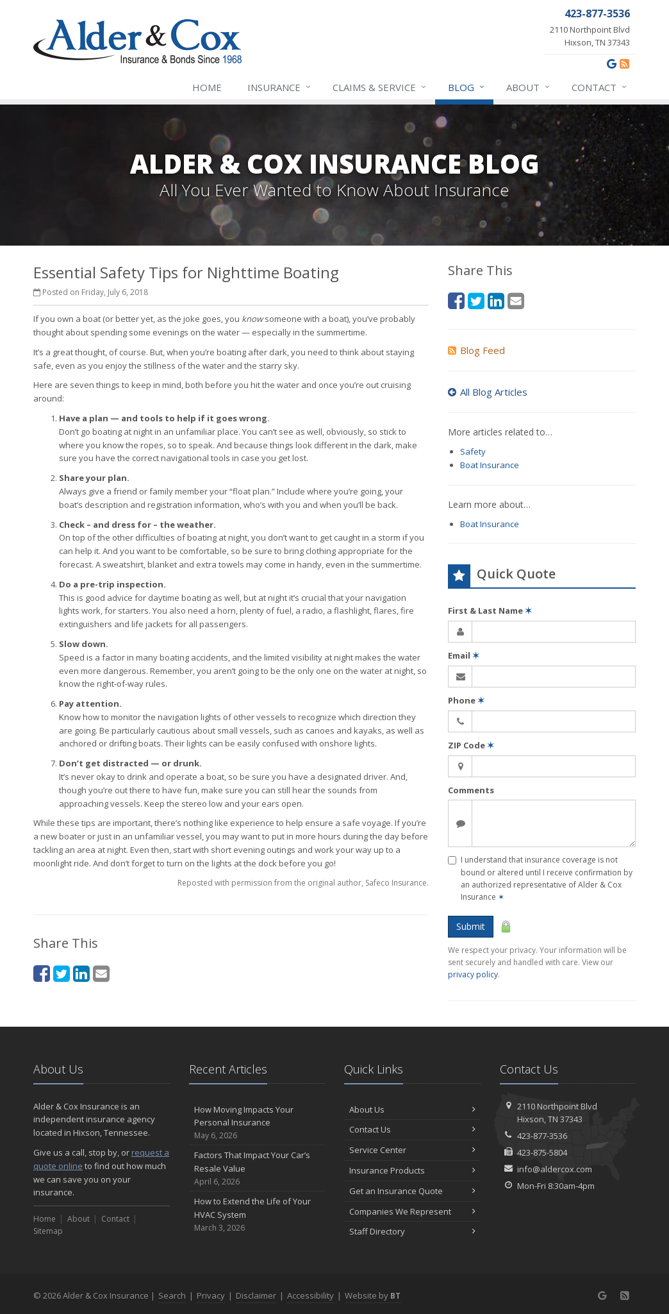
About (528, 87)
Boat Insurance (489, 465)
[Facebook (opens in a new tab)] (41, 973)
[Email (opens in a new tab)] (101, 973)
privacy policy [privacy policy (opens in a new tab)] (473, 974)
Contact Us (412, 1129)
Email (463, 655)
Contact (600, 87)
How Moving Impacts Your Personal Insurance (257, 1123)
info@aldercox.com (554, 1169)
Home (207, 87)
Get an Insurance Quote (412, 1191)
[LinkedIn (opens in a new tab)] (81, 973)
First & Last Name (490, 610)
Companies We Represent (412, 1211)
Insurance (279, 87)
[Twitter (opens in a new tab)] (61, 973)
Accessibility (310, 1295)
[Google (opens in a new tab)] (611, 63)
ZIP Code (471, 745)
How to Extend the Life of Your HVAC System (257, 1214)
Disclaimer (256, 1295)
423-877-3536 (542, 1135)
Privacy (211, 1295)
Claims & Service (380, 87)
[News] (624, 63)
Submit (470, 926)
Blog (467, 87)
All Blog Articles (487, 391)
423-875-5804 (542, 1152)
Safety (473, 451)
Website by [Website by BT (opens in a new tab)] (373, 1295)
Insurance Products (412, 1170)
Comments (471, 790)
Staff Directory (412, 1231)
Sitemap (48, 1231)
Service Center (412, 1150)
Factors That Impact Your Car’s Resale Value (257, 1168)
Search (172, 1295)
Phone (466, 700)
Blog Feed (476, 350)
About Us (412, 1109)
